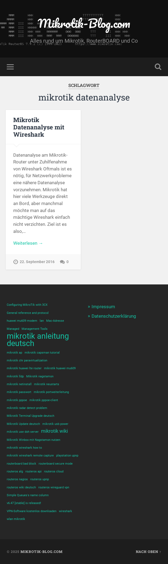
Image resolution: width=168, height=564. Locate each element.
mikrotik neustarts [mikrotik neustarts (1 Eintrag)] (46, 384)
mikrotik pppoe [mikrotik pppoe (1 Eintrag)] (17, 400)
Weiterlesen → (28, 243)
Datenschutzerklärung (114, 316)
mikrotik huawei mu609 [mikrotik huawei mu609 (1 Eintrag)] (60, 368)
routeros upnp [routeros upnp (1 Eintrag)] (39, 479)
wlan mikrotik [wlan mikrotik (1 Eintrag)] (16, 519)
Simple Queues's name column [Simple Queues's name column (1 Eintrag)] (28, 495)
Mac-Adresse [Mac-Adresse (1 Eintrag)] (55, 321)
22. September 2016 (37, 262)
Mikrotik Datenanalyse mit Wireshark (38, 127)
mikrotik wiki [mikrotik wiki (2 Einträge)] (54, 431)
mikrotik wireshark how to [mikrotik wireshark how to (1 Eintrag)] (24, 447)
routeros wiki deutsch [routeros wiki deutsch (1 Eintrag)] (21, 487)
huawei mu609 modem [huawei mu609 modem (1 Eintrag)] (22, 321)
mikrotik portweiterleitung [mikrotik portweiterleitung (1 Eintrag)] (51, 392)
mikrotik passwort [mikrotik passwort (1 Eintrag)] (19, 392)
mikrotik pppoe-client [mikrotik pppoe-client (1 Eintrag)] (43, 400)
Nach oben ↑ (148, 551)
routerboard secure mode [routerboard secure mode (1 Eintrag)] (56, 463)
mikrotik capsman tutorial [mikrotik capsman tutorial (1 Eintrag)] (42, 352)
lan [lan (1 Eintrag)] (42, 321)
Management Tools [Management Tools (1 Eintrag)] (35, 329)
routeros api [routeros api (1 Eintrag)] (33, 471)
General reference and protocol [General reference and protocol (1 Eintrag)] (28, 313)
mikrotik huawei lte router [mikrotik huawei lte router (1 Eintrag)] (24, 368)
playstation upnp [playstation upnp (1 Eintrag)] (67, 455)
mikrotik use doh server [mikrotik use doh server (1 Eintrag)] (23, 432)
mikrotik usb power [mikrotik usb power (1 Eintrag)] (55, 424)
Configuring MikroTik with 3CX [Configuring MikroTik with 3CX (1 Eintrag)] (27, 305)
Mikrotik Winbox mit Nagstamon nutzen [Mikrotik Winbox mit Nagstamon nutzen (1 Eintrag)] (33, 440)
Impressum (103, 306)
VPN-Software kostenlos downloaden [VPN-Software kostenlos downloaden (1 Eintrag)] (31, 511)
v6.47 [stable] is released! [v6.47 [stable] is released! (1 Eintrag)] (24, 503)
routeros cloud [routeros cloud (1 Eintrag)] (53, 471)
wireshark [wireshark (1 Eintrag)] (65, 511)
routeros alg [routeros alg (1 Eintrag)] (15, 471)
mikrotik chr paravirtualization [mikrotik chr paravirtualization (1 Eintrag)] (27, 360)
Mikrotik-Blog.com (84, 23)
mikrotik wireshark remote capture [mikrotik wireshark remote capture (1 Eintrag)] (30, 455)
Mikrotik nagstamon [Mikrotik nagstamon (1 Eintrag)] (39, 376)
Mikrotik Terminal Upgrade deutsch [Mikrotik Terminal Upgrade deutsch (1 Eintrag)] (30, 416)
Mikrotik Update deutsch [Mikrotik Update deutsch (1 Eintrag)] (23, 424)
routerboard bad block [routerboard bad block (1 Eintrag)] (21, 463)
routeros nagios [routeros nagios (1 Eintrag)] (17, 479)
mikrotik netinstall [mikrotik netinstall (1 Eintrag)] (19, 384)
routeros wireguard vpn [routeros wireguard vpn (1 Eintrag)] (53, 487)
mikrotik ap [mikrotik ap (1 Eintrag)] (14, 352)
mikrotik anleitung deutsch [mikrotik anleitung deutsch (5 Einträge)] (38, 340)
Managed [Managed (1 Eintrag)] (13, 329)
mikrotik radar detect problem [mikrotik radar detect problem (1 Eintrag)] (27, 408)
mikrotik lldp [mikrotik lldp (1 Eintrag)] (15, 376)
